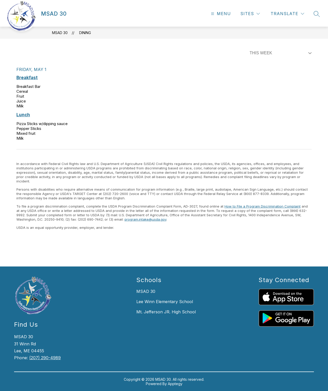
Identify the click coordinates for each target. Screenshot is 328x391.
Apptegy (175, 384)
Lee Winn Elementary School (164, 301)
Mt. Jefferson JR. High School (166, 311)
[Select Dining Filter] (280, 53)
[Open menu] (220, 14)
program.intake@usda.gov (145, 219)
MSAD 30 (60, 32)
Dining (85, 32)
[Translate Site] (287, 14)
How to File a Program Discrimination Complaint (262, 206)
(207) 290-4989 (45, 357)
